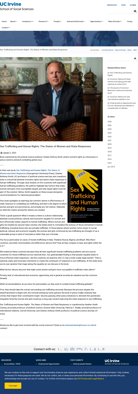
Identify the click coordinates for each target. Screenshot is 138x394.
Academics (28, 21)
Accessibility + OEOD (10, 364)
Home (4, 21)
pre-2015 (111, 167)
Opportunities (97, 21)
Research (44, 21)
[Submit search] (135, 11)
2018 (109, 152)
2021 (109, 140)
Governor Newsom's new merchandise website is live (119, 98)
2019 (109, 148)
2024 (109, 129)
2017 (109, 155)
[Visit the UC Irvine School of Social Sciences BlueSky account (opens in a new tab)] (80, 349)
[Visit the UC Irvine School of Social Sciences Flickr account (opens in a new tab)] (101, 349)
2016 (109, 159)
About (13, 21)
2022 (109, 137)
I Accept (13, 386)
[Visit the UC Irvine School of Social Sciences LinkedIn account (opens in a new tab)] (66, 349)
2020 (109, 144)
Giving (129, 21)
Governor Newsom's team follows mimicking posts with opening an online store (119, 81)
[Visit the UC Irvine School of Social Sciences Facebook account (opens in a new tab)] (72, 349)
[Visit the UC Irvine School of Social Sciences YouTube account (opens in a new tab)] (93, 349)
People (58, 21)
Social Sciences (108, 50)
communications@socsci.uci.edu (79, 325)
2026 (109, 122)
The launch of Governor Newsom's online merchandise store (120, 90)
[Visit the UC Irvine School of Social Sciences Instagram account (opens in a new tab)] (60, 349)
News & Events (115, 21)
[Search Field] (122, 11)
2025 (109, 125)
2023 (135, 50)
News (129, 50)
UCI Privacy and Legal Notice (90, 378)
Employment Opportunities (48, 364)
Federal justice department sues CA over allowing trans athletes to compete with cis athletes (122, 105)
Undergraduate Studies (81, 364)
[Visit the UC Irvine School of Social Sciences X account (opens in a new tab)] (86, 349)
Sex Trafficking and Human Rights (120, 74)
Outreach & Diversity (76, 21)
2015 (109, 163)
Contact (6, 28)
